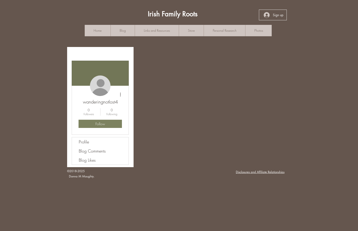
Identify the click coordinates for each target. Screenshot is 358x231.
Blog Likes (87, 160)
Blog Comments (92, 151)
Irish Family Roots (172, 14)
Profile (84, 142)
